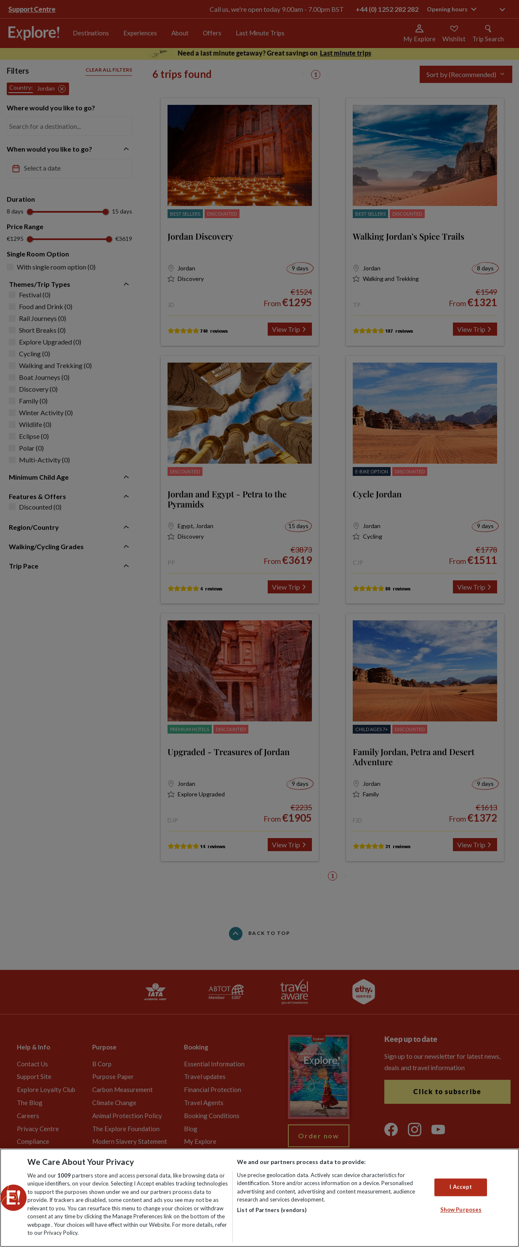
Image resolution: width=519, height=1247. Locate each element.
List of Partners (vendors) (271, 1210)
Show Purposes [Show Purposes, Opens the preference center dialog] (461, 1209)
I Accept (461, 1186)
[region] (259, 1197)
